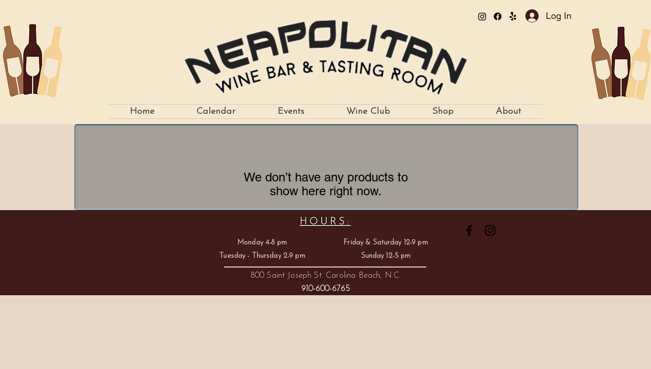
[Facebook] (497, 16)
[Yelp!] (513, 16)
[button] (291, 111)
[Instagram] (482, 16)
